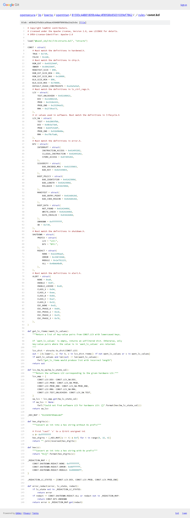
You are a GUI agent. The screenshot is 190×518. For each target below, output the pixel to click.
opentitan (62, 15)
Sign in (183, 4)
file (82, 22)
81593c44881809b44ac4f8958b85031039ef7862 (102, 15)
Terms (35, 513)
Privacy (26, 513)
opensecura (27, 15)
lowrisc (48, 15)
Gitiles (18, 513)
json (184, 513)
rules (141, 15)
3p (39, 15)
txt (177, 513)
